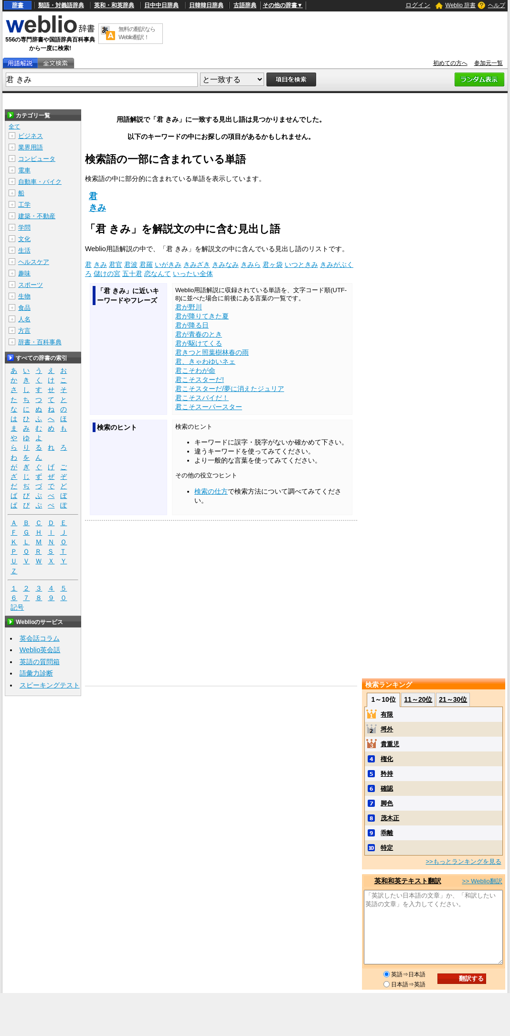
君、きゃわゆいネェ (205, 361)
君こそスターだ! (199, 379)
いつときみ (301, 264)
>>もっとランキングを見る (463, 861)
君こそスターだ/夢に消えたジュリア (229, 388)
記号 (17, 607)
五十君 (132, 273)
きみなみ (225, 264)
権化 (387, 758)
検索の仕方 (211, 491)
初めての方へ (450, 63)
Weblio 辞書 (461, 5)
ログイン (417, 5)
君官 (115, 264)
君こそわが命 (195, 370)
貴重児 (390, 744)
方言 (24, 330)
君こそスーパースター (208, 407)
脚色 (387, 803)
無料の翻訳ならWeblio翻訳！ (136, 33)
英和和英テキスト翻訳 (407, 881)
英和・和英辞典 (114, 5)
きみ (97, 207)
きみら (251, 264)
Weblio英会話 (40, 650)
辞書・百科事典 (40, 342)
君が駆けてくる (198, 343)
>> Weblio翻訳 (482, 881)
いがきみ (168, 264)
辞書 (17, 5)
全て (14, 126)
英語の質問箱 (40, 662)
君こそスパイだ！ (202, 398)
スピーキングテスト (50, 685)
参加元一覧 (488, 63)
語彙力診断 (36, 673)
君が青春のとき (198, 334)
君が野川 (188, 307)
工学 (24, 204)
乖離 (387, 832)
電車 (24, 170)
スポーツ (30, 284)
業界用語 (30, 147)
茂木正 (390, 818)
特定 (387, 847)
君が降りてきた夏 (202, 316)
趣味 (24, 273)
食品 (24, 307)
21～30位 (453, 699)
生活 (24, 250)
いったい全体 (193, 273)
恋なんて (157, 273)
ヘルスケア (33, 261)
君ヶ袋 (273, 264)
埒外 (387, 729)
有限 (387, 714)
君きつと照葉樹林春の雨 (212, 352)
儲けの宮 (107, 273)
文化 (24, 239)
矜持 (387, 773)
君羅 (146, 264)
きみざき (196, 264)
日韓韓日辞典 (206, 5)
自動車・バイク (40, 181)
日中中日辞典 (161, 5)
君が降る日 (192, 325)
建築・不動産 (36, 216)
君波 (131, 264)
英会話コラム (40, 638)
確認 (387, 788)
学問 (24, 227)
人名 (24, 319)
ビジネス (30, 135)
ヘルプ (496, 5)
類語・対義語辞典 (61, 5)
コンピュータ (36, 158)
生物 (24, 296)
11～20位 (418, 699)
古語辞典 (245, 5)
